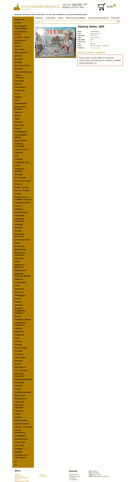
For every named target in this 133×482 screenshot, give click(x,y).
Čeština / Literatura (19, 76)
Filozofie (18, 159)
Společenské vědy (23, 392)
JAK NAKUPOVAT (20, 476)
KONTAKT (115, 18)
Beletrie (18, 56)
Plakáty (18, 302)
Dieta (17, 93)
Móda (17, 261)
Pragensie (19, 335)
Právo (17, 338)
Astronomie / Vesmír (21, 41)
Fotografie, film (22, 162)
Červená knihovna (23, 72)
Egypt (17, 119)
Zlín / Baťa (19, 445)
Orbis (17, 285)
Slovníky (18, 385)
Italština (19, 209)
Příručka (19, 351)
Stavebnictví (20, 398)
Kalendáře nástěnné (19, 220)
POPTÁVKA (50, 18)
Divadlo (18, 97)
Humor (18, 206)
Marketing (20, 246)
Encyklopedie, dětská (21, 136)
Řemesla (19, 360)
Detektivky (20, 90)
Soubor (18, 389)
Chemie (18, 84)
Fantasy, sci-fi (21, 149)
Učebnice (19, 411)
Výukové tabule (22, 423)
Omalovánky (20, 282)
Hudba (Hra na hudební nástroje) (23, 198)
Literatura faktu (22, 239)
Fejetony (19, 152)
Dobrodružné (21, 103)
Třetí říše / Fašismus (19, 406)
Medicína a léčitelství (20, 253)
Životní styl (20, 442)
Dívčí (17, 100)
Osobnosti (19, 289)
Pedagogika (20, 295)
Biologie (18, 62)
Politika (18, 328)
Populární (19, 331)
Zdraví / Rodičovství (20, 431)
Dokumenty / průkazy (21, 107)
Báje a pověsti (21, 52)
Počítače (18, 305)
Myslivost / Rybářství (20, 266)
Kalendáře (19, 215)
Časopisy (19, 68)
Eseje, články (20, 140)
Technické (19, 402)
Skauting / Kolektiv (23, 379)
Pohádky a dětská (23, 319)
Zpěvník (18, 452)
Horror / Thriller (22, 190)
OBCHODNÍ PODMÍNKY (76, 18)
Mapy (17, 243)
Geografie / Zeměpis (20, 170)
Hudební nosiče (22, 202)
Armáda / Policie (22, 37)
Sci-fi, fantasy (21, 370)
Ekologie (19, 122)
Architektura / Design (21, 32)
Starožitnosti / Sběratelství (21, 456)
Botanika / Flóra (22, 65)
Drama (18, 115)
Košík (107, 7)
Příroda (18, 341)
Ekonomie (19, 125)
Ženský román (21, 439)
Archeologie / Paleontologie (21, 27)
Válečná (18, 417)
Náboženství (20, 270)
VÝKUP (60, 18)
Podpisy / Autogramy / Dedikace (20, 310)
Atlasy (17, 46)
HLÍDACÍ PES (43, 476)
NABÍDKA (39, 18)
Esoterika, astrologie (19, 145)
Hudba (18, 194)
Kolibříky (19, 227)
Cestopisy (19, 81)
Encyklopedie (21, 131)
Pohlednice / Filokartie (20, 324)
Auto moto (19, 49)
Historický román (23, 181)
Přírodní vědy (21, 348)
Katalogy (19, 224)
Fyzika (18, 165)
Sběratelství (20, 367)
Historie (18, 184)
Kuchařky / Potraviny (20, 235)
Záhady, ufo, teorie (23, 427)
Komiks (18, 231)
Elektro (18, 128)
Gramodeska (20, 177)
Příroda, (18, 344)
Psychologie (20, 357)
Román (18, 364)
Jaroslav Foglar (21, 212)
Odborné (19, 279)
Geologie (19, 174)
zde (95, 63)
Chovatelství (20, 87)
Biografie (19, 59)
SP (16, 461)
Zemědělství (20, 436)
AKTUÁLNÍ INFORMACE (98, 18)
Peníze (18, 298)
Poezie (18, 316)
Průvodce (19, 354)
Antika (18, 23)
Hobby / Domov (21, 187)
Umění (18, 414)
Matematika (20, 249)
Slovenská (19, 382)
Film (17, 156)
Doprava (18, 112)
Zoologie (19, 448)
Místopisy (19, 258)
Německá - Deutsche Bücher (23, 274)
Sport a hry (20, 395)
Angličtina (19, 19)
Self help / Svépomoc (19, 374)
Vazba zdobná (21, 420)
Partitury (19, 292)
